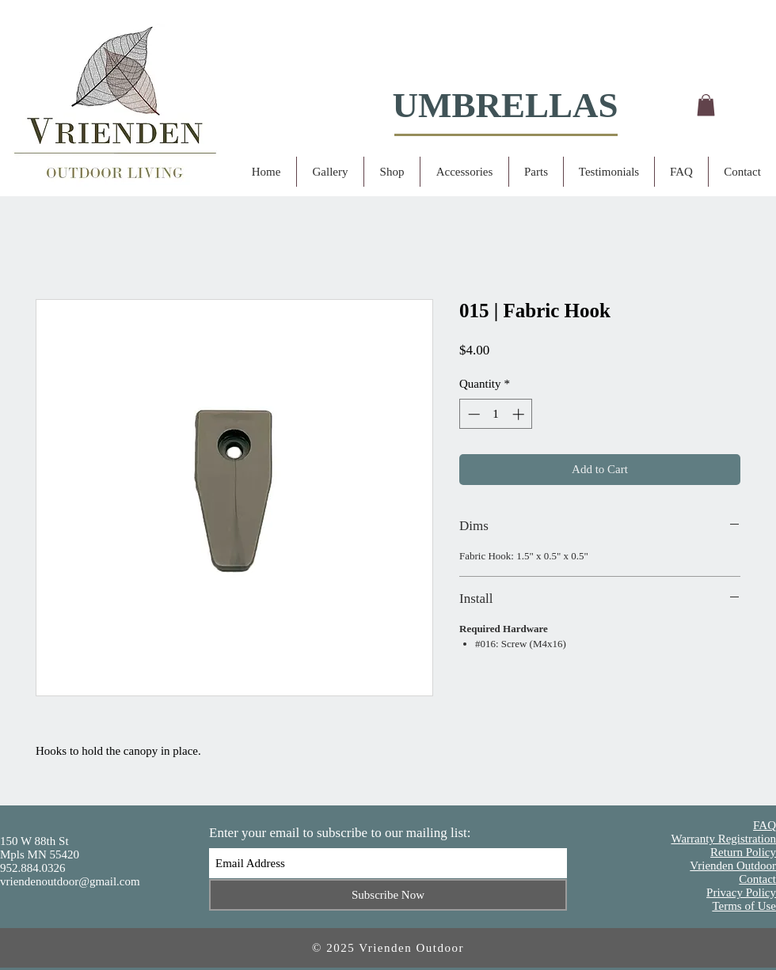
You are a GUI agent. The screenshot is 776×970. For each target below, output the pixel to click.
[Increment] (520, 414)
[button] (706, 105)
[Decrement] (472, 414)
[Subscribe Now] (388, 895)
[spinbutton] (496, 414)
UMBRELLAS (505, 105)
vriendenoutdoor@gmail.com (70, 881)
